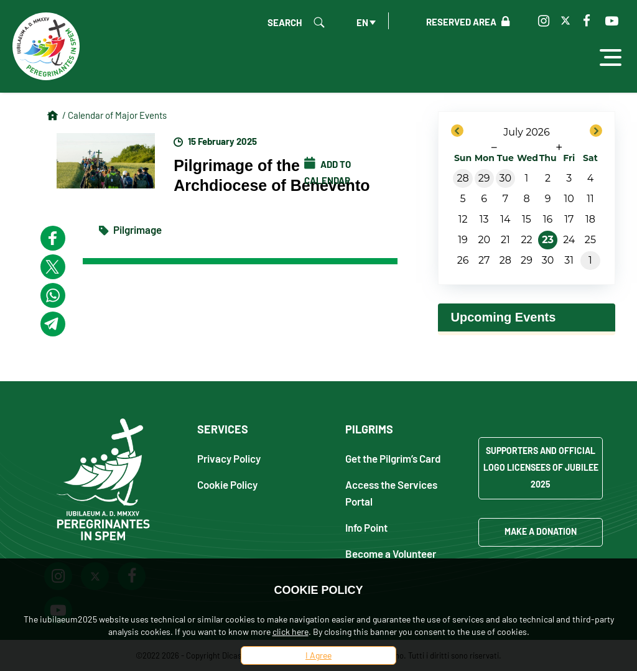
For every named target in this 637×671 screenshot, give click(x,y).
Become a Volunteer (390, 553)
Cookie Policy (227, 484)
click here (290, 631)
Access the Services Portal (391, 492)
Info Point (366, 527)
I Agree (318, 655)
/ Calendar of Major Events (114, 115)
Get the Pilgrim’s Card (393, 458)
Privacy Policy (229, 458)
